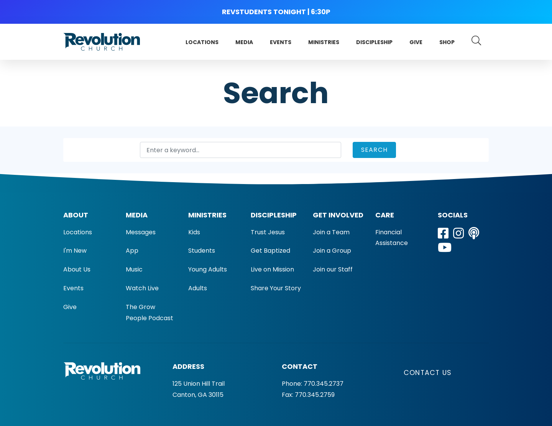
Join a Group (332, 250)
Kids (194, 232)
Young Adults (207, 269)
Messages (141, 232)
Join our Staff (333, 269)
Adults (197, 288)
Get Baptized (270, 250)
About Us (76, 269)
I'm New (75, 250)
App (132, 250)
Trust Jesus (268, 232)
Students (201, 250)
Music (134, 269)
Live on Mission (272, 269)
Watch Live (142, 288)
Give (415, 42)
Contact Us (428, 372)
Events (280, 42)
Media (244, 42)
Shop (447, 42)
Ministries (323, 42)
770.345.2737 (323, 383)
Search (374, 149)
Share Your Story (276, 288)
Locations (202, 42)
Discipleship (374, 42)
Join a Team (331, 232)
